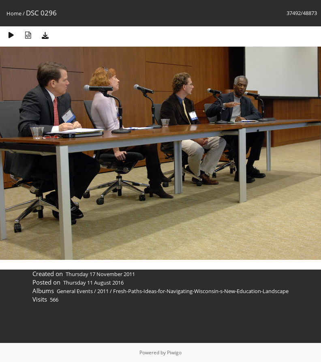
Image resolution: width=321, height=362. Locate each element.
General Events (75, 291)
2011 (103, 291)
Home (13, 13)
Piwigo (174, 352)
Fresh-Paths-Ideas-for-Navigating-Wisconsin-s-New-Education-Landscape (201, 291)
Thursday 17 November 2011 (100, 274)
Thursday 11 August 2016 (93, 282)
